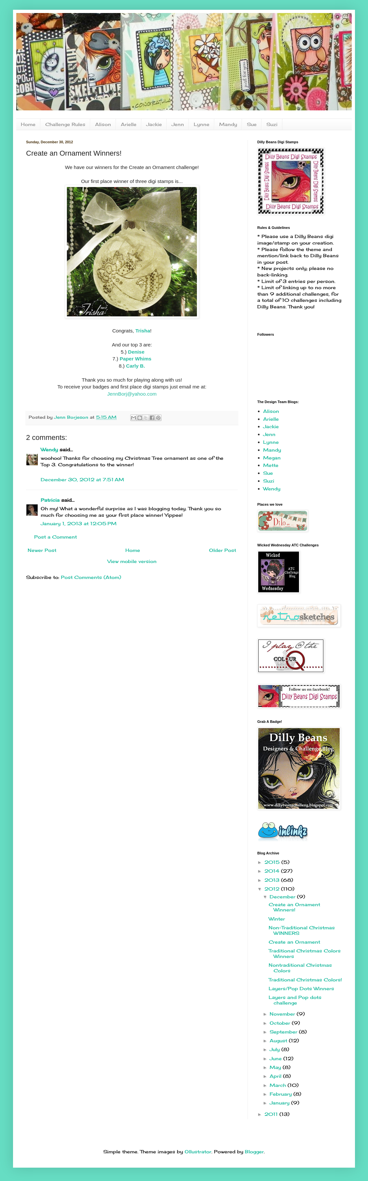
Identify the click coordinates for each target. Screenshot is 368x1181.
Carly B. (135, 366)
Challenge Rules (65, 124)
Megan (272, 457)
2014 (272, 871)
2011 (271, 1114)
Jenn (178, 124)
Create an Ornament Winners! (294, 907)
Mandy (228, 124)
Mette (270, 465)
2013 (272, 880)
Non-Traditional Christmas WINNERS (302, 930)
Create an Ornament (294, 942)
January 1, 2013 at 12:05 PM (79, 523)
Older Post (222, 550)
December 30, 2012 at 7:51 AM (82, 479)
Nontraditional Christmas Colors (300, 967)
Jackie (154, 124)
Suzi (271, 124)
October (281, 1023)
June (276, 1058)
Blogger (254, 1151)
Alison (103, 124)
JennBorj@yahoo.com (132, 394)
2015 (272, 862)
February (281, 1094)
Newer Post (42, 550)
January (280, 1102)
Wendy (49, 449)
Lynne (201, 124)
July (275, 1049)
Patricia (50, 500)
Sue (252, 124)
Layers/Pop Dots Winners (301, 988)
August (279, 1040)
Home (28, 124)
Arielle (128, 124)
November (283, 1014)
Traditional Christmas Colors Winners (305, 953)
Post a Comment (55, 537)
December (283, 896)
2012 (272, 889)
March (279, 1085)
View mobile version (132, 561)
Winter (277, 918)
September (284, 1031)
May (276, 1067)
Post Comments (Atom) (91, 577)
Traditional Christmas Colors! (305, 979)
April (276, 1076)
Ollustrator (198, 1151)
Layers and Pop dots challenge (295, 999)
